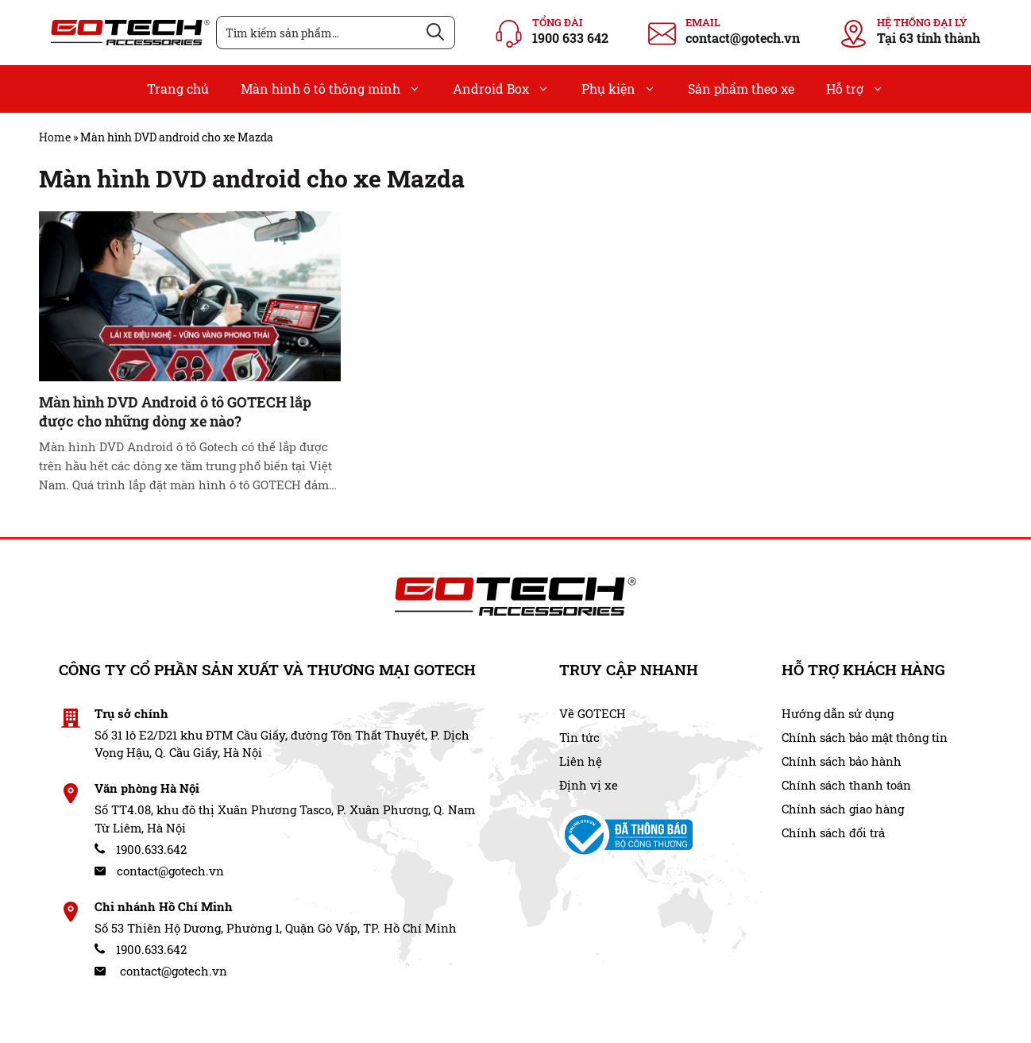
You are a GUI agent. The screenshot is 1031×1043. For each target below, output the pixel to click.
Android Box (509, 89)
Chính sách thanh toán (846, 785)
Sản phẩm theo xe (741, 88)
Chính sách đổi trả (833, 832)
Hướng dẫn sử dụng (838, 713)
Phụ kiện (626, 89)
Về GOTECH (592, 713)
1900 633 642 (570, 37)
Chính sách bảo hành (842, 761)
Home (55, 137)
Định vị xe (588, 785)
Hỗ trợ (863, 89)
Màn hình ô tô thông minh (339, 89)
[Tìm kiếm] (435, 32)
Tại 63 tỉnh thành (928, 37)
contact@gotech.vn (742, 37)
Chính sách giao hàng (843, 809)
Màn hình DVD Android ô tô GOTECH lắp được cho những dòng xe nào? (175, 411)
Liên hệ (580, 761)
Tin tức (579, 737)
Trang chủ (178, 88)
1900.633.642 (141, 849)
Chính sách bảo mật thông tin (865, 737)
